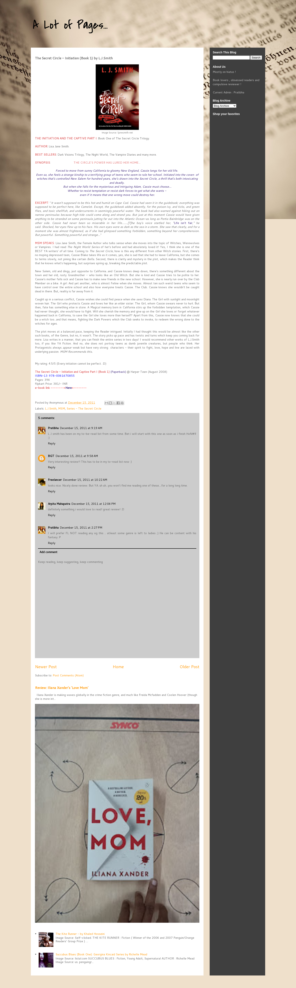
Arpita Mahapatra (59, 504)
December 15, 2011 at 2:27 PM (81, 528)
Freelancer (55, 480)
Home (118, 666)
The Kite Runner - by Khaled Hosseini (80, 934)
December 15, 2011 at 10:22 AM (85, 480)
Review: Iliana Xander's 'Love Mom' (61, 687)
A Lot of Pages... (70, 25)
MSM (61, 408)
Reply (51, 443)
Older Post (189, 666)
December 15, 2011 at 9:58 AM (77, 456)
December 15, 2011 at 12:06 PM (93, 504)
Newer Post (46, 666)
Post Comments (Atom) (68, 675)
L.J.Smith (51, 408)
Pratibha (53, 428)
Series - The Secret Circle (84, 408)
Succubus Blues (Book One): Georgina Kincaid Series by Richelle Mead (101, 954)
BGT (51, 456)
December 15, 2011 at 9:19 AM (81, 428)
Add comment (48, 552)
